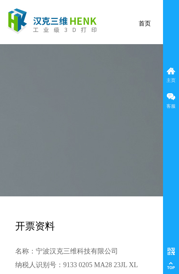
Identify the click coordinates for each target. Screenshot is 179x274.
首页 (145, 23)
